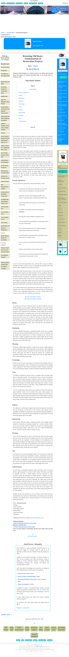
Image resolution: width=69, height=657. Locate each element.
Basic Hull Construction (62, 90)
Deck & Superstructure (62, 202)
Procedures (60, 184)
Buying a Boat (11, 32)
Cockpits (59, 205)
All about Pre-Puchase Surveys (5, 177)
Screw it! (3, 133)
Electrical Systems (61, 222)
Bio (23, 640)
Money (20, 95)
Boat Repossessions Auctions (4, 186)
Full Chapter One (38, 45)
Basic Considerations (62, 74)
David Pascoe (10, 3)
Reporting (60, 235)
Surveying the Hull (61, 191)
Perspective (4, 70)
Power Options (61, 109)
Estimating (21, 98)
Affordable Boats (5, 64)
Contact (40, 3)
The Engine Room (61, 112)
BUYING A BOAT (32, 536)
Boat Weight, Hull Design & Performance (5, 228)
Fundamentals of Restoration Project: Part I (5, 194)
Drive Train (60, 209)
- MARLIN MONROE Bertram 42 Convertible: (24, 523)
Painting (21, 115)
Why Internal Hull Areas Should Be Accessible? (5, 118)
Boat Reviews (6, 628)
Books (26, 3)
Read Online (37, 41)
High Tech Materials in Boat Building (5, 101)
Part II (36, 66)
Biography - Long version (23, 607)
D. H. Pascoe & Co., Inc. (37, 645)
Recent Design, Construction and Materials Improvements (5, 110)
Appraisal (60, 232)
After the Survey (5, 181)
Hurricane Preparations (34, 635)
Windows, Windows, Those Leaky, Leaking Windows (5, 126)
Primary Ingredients (24, 92)
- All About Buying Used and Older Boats (24, 527)
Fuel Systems (60, 215)
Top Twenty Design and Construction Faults (4, 90)
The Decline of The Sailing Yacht (5, 74)
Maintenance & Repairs (34, 628)
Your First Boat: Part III (4, 218)
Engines (21, 109)
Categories (63, 8)
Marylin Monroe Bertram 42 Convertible (5, 238)
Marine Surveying (47, 628)
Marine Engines (27, 628)
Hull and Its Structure (62, 187)
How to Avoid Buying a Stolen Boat (5, 155)
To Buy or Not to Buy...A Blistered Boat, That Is (5, 147)
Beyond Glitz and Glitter (5, 82)
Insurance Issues (53, 628)
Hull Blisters (41, 628)
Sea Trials (60, 228)
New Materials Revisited (4, 256)
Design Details (61, 120)
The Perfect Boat (5, 67)
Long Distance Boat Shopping (4, 161)
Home (3, 3)
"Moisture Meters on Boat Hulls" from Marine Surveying (5, 265)
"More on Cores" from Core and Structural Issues (5, 250)
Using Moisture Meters (62, 194)
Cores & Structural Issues (19, 628)
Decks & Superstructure (62, 101)
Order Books (33, 3)
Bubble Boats (4, 96)
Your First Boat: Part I (4, 207)
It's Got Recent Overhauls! (4, 166)
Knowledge (22, 104)
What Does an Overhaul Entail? (5, 172)
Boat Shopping (61, 131)
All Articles (19, 3)
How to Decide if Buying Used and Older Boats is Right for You (5, 139)
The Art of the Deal (61, 127)
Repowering (22, 112)
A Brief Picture (22, 121)
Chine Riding (4, 222)
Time (20, 106)
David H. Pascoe (39, 646)
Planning (21, 101)
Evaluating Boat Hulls (62, 93)
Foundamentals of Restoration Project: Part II (5, 201)
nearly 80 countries (41, 589)
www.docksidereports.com (36, 517)
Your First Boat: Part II (4, 213)
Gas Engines (60, 212)
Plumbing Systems (61, 225)
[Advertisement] (34, 23)
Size (20, 118)
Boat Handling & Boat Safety (61, 628)
